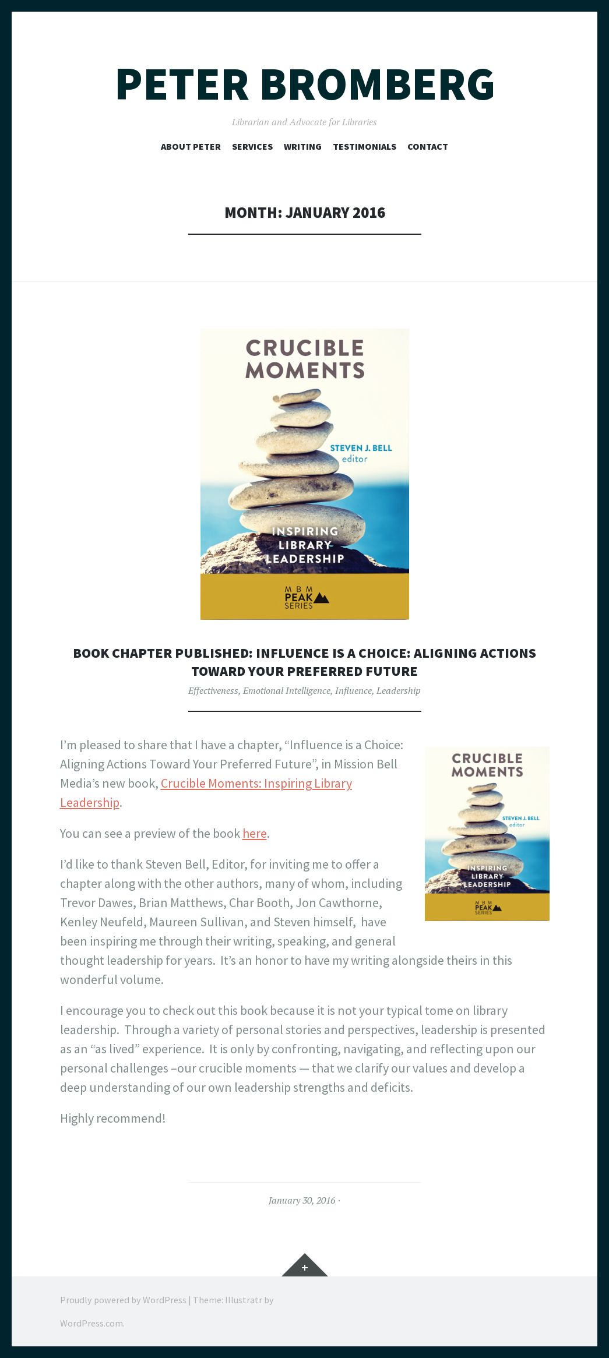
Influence (353, 690)
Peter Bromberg (304, 83)
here (254, 833)
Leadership (398, 690)
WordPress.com (91, 1323)
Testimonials (364, 146)
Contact (427, 146)
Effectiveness (213, 690)
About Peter (191, 146)
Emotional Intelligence (286, 690)
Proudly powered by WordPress (123, 1300)
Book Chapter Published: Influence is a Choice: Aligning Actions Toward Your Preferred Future (304, 661)
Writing (303, 146)
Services (252, 146)
